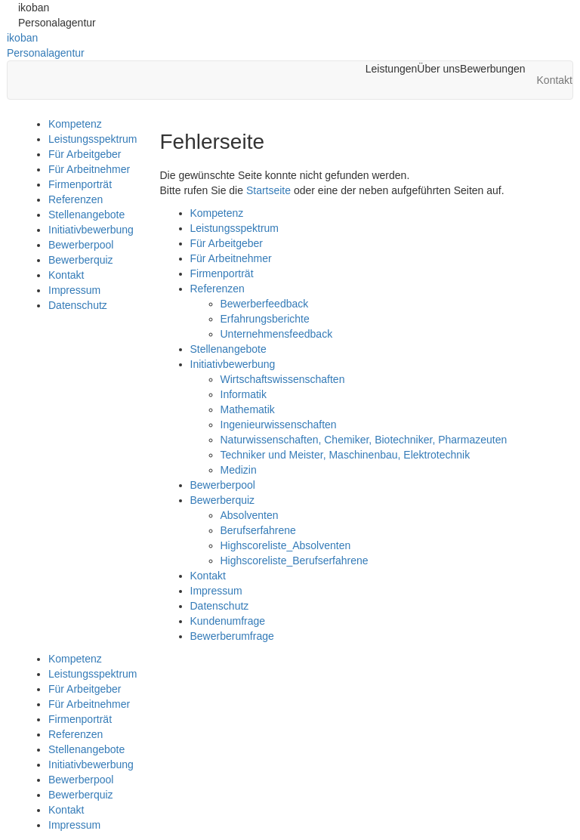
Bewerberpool (80, 245)
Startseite (268, 190)
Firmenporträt (80, 184)
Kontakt (66, 275)
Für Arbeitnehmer (89, 169)
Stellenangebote (86, 214)
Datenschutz (77, 305)
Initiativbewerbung (91, 230)
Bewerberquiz (80, 260)
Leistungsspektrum (92, 139)
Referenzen (75, 199)
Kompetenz (75, 124)
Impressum (74, 290)
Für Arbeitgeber (85, 154)
